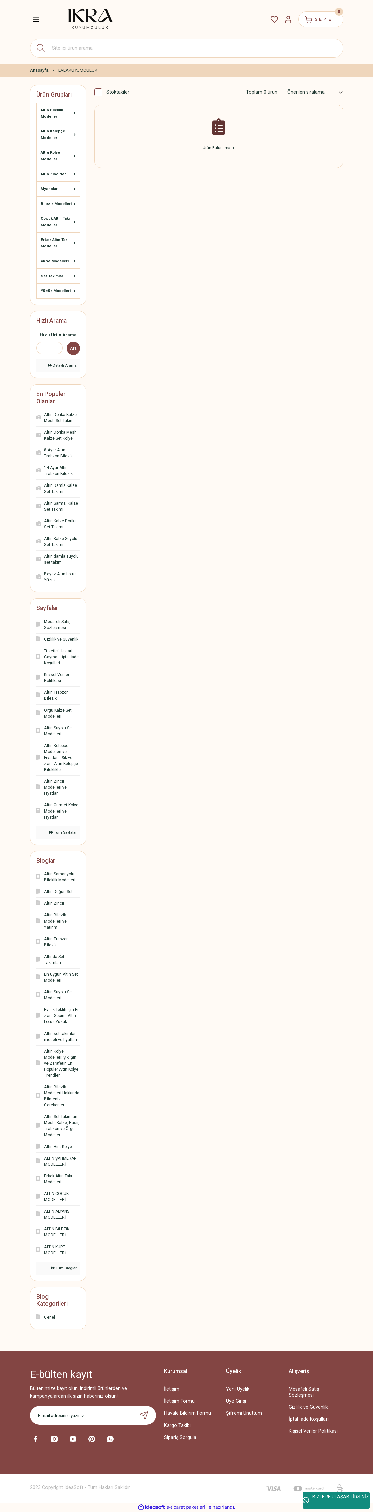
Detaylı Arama (62, 365)
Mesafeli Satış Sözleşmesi (304, 1392)
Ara (73, 348)
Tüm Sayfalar (63, 832)
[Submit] (144, 1415)
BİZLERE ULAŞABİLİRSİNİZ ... (336, 1500)
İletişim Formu (179, 1401)
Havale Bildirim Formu (187, 1413)
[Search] (186, 48)
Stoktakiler (117, 92)
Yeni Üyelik (237, 1389)
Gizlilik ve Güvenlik (308, 1407)
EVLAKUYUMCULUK (77, 70)
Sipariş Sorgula (180, 1437)
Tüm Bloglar (64, 1268)
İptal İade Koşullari (309, 1419)
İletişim (171, 1389)
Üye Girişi (236, 1401)
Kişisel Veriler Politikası (313, 1431)
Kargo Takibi (177, 1425)
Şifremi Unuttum (244, 1413)
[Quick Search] (49, 348)
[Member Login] (288, 19)
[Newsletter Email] (93, 1415)
